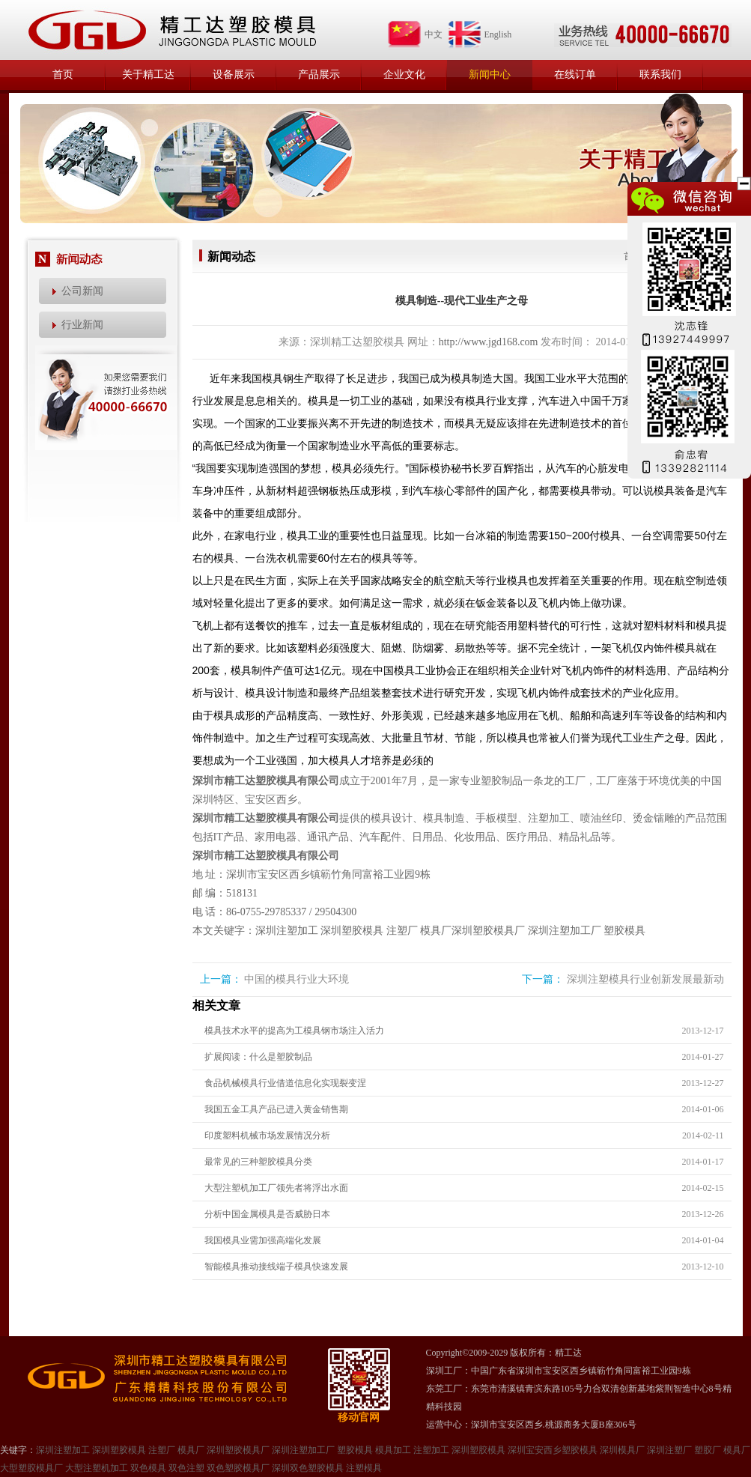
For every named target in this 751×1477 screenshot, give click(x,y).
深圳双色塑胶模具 (308, 1468)
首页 (62, 74)
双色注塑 (186, 1468)
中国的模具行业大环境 (296, 979)
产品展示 (319, 74)
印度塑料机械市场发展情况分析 (267, 1135)
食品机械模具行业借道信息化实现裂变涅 (285, 1083)
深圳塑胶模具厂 (488, 930)
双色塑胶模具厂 (238, 1468)
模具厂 (435, 930)
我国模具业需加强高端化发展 (262, 1240)
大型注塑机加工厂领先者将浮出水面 (276, 1188)
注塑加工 (431, 1450)
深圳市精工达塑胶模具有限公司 (265, 780)
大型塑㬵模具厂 (31, 1468)
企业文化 (404, 74)
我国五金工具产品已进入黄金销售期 (276, 1109)
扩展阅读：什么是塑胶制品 (258, 1057)
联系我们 (660, 74)
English (479, 34)
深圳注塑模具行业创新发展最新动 (645, 979)
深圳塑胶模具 (351, 930)
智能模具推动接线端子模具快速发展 (276, 1266)
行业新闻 (82, 324)
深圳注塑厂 (669, 1450)
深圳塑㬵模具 (478, 1450)
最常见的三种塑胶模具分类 (258, 1161)
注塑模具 (364, 1468)
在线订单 (575, 74)
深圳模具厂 (622, 1450)
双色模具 (148, 1468)
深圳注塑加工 (286, 930)
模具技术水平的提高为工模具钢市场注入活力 (294, 1030)
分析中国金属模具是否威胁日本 (267, 1214)
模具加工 (393, 1450)
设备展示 (234, 74)
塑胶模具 (624, 930)
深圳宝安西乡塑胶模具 (553, 1450)
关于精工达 (148, 74)
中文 (415, 34)
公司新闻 (82, 291)
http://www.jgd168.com (488, 342)
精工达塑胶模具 (171, 30)
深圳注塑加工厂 (564, 930)
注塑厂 (402, 930)
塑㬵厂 (707, 1450)
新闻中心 (490, 74)
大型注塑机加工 (96, 1468)
